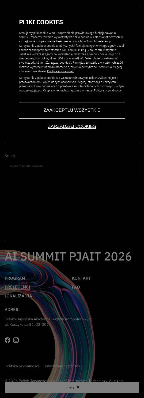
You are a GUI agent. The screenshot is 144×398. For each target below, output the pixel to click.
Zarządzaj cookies (72, 126)
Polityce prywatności (60, 71)
